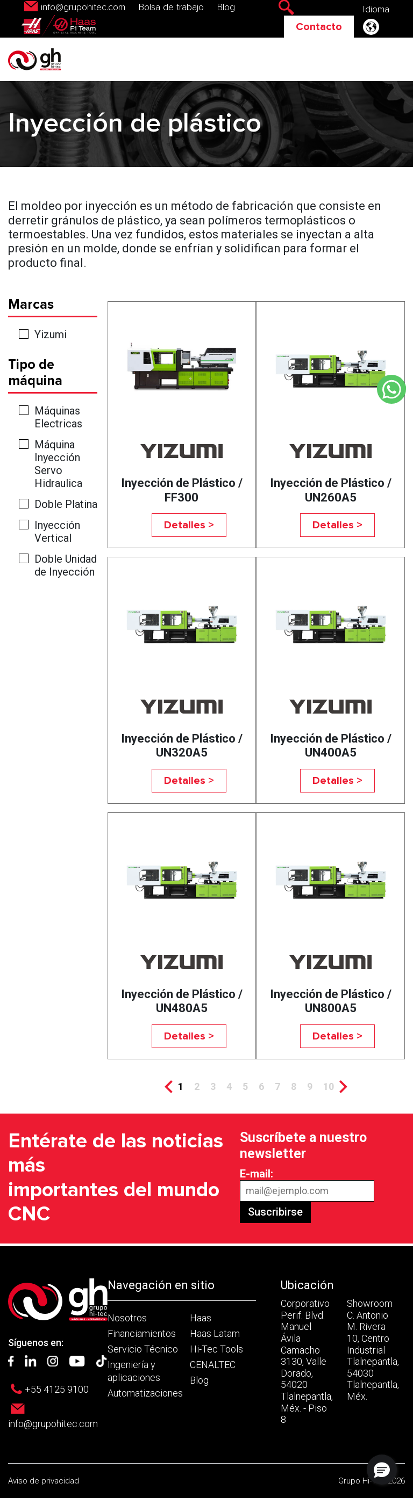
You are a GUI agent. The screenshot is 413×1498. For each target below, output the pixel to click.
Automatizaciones (145, 1393)
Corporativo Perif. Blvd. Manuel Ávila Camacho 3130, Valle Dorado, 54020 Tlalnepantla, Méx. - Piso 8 (307, 1361)
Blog (226, 7)
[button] (382, 1470)
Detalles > (189, 525)
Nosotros (127, 1318)
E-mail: (256, 1173)
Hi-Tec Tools (216, 1349)
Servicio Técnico (143, 1349)
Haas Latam (215, 1333)
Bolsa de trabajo (171, 7)
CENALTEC (213, 1364)
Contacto (319, 26)
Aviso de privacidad (43, 1481)
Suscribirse (275, 1211)
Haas (200, 1318)
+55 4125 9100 (57, 1389)
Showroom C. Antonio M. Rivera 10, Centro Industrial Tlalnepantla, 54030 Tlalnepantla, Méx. (373, 1350)
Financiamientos (142, 1333)
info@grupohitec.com (83, 7)
